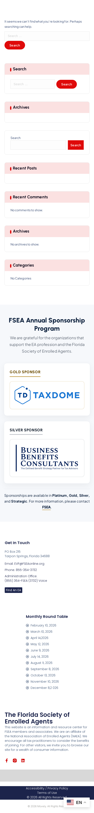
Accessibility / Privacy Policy (47, 788)
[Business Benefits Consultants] (47, 458)
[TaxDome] (47, 395)
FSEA (46, 507)
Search (15, 138)
